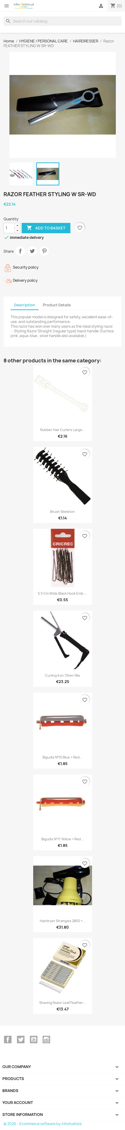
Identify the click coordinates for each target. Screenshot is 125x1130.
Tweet (32, 251)
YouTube (33, 1039)
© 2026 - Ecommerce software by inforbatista (43, 1123)
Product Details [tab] (57, 305)
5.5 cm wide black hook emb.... (62, 593)
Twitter (20, 1039)
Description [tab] (24, 305)
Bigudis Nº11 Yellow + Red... (62, 839)
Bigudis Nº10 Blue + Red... (62, 757)
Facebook (8, 1039)
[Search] (62, 21)
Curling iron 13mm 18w (62, 675)
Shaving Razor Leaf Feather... (62, 1002)
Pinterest (44, 251)
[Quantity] (9, 228)
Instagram (46, 1039)
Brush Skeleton (62, 511)
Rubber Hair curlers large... (62, 430)
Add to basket (46, 228)
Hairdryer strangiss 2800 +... (62, 921)
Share (20, 251)
